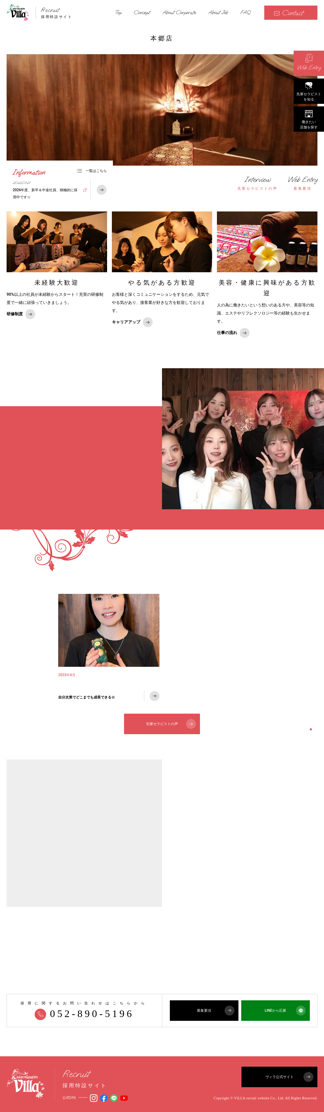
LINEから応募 (285, 1011)
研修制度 (21, 314)
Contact (288, 12)
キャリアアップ (132, 322)
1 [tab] (311, 729)
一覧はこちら (92, 171)
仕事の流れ (233, 333)
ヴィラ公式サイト (289, 1077)
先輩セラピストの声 (257, 183)
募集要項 (302, 183)
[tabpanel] (109, 652)
